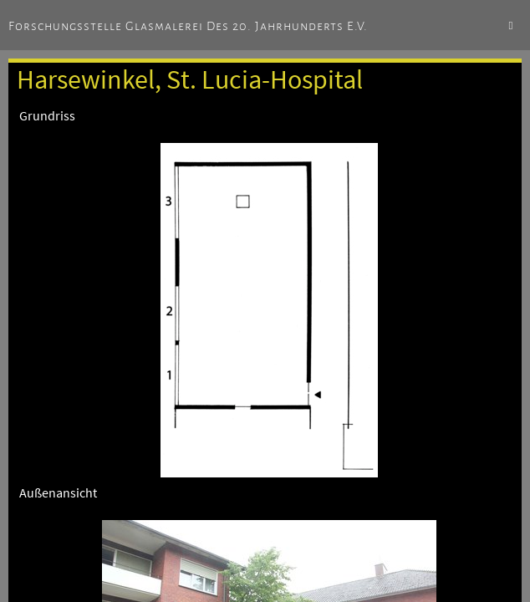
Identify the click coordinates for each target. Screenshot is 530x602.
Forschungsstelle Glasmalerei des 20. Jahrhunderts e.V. (188, 26)
